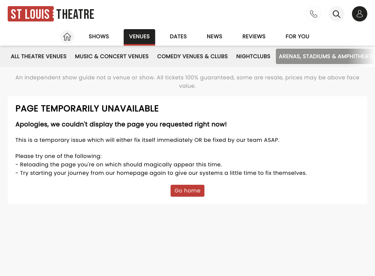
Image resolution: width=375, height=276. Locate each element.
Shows (99, 36)
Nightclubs (253, 56)
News (214, 36)
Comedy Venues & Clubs (192, 56)
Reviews (254, 36)
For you (297, 36)
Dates (178, 36)
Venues (139, 36)
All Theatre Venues (38, 56)
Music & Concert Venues (112, 56)
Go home (187, 190)
